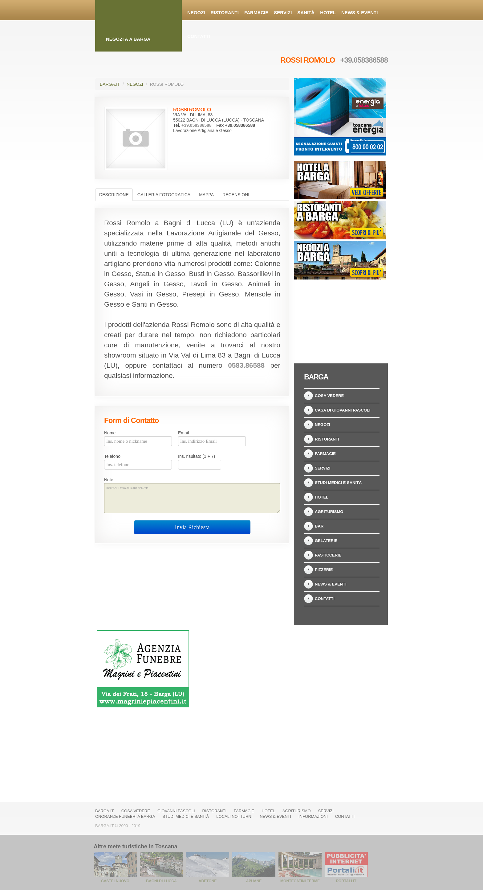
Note (108, 479)
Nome (110, 432)
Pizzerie (324, 569)
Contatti (198, 36)
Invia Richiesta (192, 527)
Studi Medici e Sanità (338, 482)
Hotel (328, 12)
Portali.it (346, 881)
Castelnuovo (115, 881)
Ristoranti (225, 12)
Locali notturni (234, 816)
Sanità (306, 12)
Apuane (254, 881)
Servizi (283, 12)
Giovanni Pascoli (176, 811)
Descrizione (114, 194)
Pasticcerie (328, 555)
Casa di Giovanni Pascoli (342, 410)
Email (183, 432)
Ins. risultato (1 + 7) (196, 456)
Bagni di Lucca (161, 881)
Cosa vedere (329, 395)
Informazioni (313, 816)
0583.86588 (246, 365)
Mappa (206, 194)
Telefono (112, 456)
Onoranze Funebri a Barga (125, 816)
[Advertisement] (340, 319)
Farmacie (256, 12)
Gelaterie (326, 540)
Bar (319, 526)
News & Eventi (359, 12)
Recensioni (235, 194)
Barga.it (110, 84)
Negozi (196, 12)
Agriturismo (329, 511)
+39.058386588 (364, 60)
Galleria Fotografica (163, 194)
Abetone (208, 881)
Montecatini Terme (300, 881)
